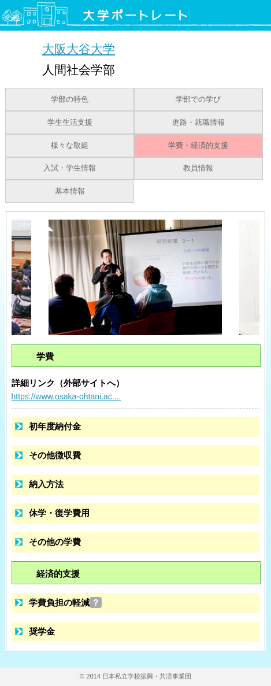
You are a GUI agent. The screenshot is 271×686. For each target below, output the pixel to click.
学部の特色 (69, 99)
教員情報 (198, 168)
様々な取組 (69, 146)
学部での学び (198, 99)
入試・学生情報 (69, 168)
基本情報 (70, 191)
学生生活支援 (69, 122)
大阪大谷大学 (78, 48)
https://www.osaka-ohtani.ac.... (66, 396)
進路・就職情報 (198, 122)
